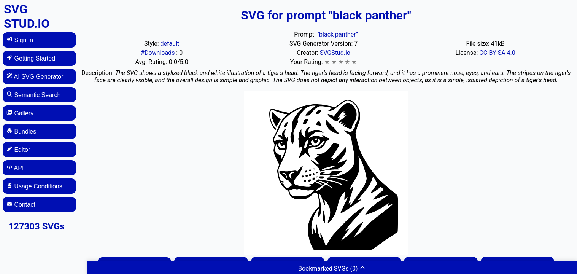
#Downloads (158, 52)
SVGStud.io (335, 52)
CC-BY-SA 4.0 (497, 52)
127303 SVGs (36, 226)
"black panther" (337, 34)
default (170, 43)
